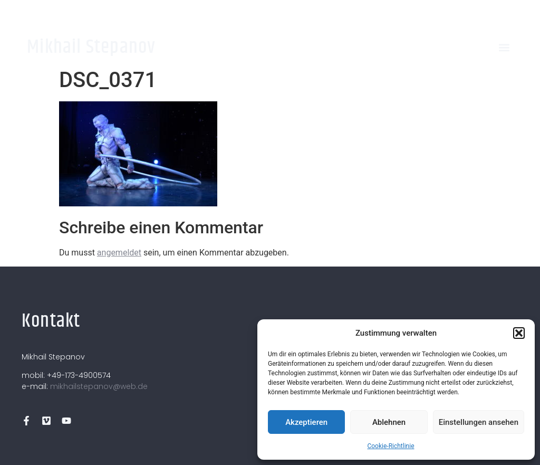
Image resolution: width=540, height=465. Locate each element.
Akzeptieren (306, 422)
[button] (519, 333)
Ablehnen (389, 422)
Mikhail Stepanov (91, 47)
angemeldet (119, 253)
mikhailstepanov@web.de (99, 386)
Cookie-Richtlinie (390, 446)
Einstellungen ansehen (478, 422)
